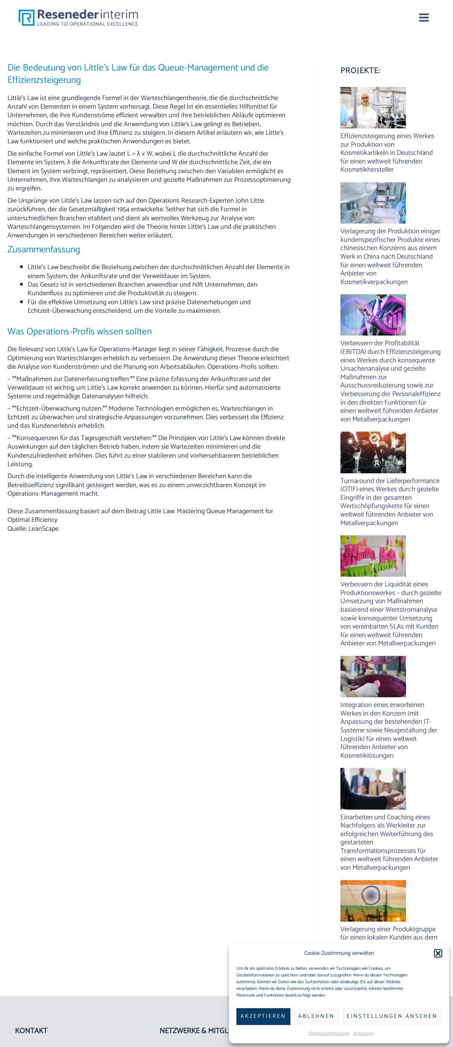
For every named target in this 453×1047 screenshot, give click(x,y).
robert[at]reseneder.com (49, 960)
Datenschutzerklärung (329, 1033)
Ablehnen (316, 1016)
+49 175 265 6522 (38, 951)
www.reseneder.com (43, 970)
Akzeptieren (263, 1016)
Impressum (363, 1033)
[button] (438, 953)
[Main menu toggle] (423, 17)
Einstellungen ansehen (392, 1016)
